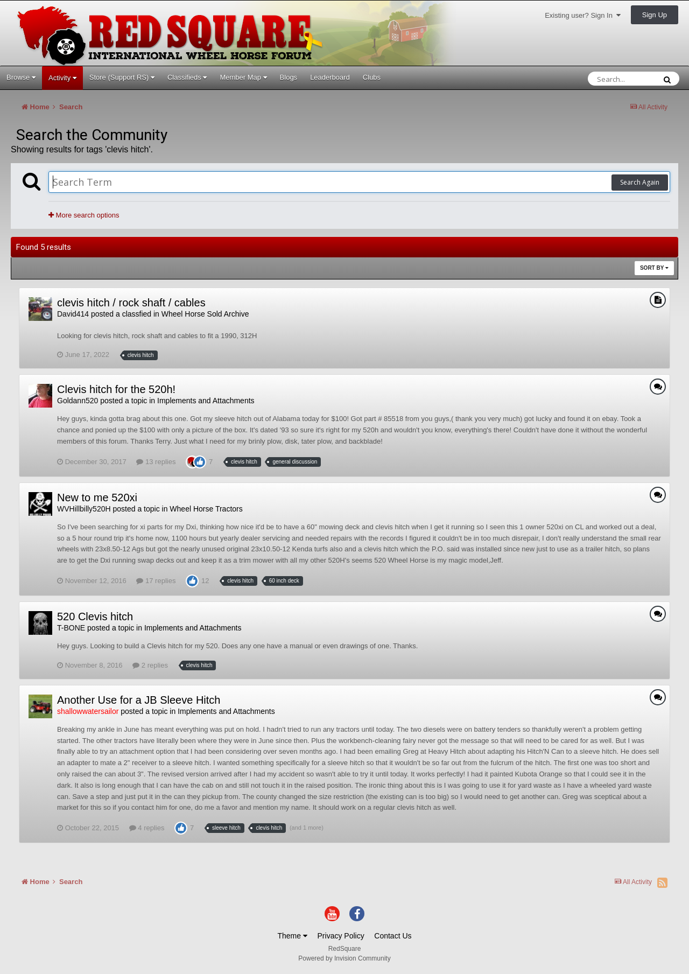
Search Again (639, 182)
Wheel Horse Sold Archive (205, 314)
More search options (83, 215)
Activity (62, 78)
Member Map (243, 77)
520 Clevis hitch (95, 616)
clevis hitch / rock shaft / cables (131, 303)
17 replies (155, 581)
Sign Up (654, 15)
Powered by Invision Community (344, 958)
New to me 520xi (97, 497)
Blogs (289, 77)
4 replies (147, 828)
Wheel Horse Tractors (206, 508)
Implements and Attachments (206, 400)
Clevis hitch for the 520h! (116, 389)
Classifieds (187, 77)
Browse (21, 77)
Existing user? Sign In (583, 15)
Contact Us (392, 935)
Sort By (654, 268)
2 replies (150, 665)
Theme (292, 935)
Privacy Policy (341, 935)
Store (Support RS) (121, 77)
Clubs (372, 77)
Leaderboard (330, 77)
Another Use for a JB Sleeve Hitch (138, 700)
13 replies (155, 462)
